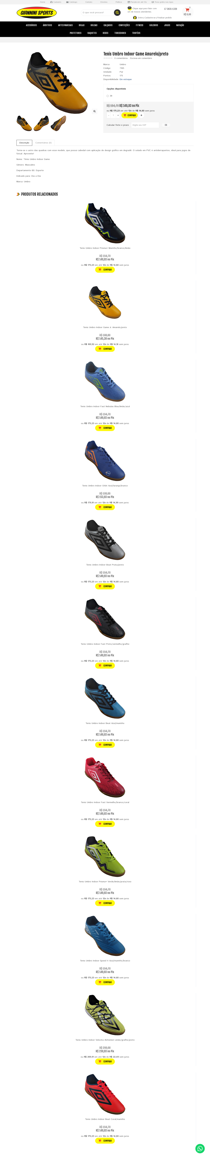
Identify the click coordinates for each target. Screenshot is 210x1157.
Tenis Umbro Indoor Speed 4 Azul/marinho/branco (105, 960)
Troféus (136, 33)
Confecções (124, 25)
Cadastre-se (150, 17)
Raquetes (92, 33)
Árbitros (47, 25)
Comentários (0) (43, 142)
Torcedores (120, 33)
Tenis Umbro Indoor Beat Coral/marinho (105, 1119)
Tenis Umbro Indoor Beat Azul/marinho (104, 723)
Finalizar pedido (164, 17)
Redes (105, 33)
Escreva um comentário (141, 58)
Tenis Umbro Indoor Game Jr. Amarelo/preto (105, 327)
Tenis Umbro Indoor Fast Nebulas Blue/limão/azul (105, 406)
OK (166, 125)
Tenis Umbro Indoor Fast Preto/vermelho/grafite (105, 644)
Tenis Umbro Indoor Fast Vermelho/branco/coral (105, 802)
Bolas (81, 25)
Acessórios (31, 25)
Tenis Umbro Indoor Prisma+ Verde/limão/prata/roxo (105, 881)
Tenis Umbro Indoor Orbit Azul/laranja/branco (105, 485)
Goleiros (153, 25)
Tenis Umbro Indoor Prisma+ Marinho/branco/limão (105, 248)
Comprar (129, 115)
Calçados (108, 25)
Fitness (139, 25)
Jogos (167, 25)
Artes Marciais (65, 25)
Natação (180, 25)
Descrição (24, 142)
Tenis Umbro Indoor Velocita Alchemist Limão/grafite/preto (105, 1040)
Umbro (123, 64)
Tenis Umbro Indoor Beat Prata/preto (105, 564)
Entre (140, 17)
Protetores (75, 33)
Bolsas (94, 25)
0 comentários (121, 58)
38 (109, 95)
